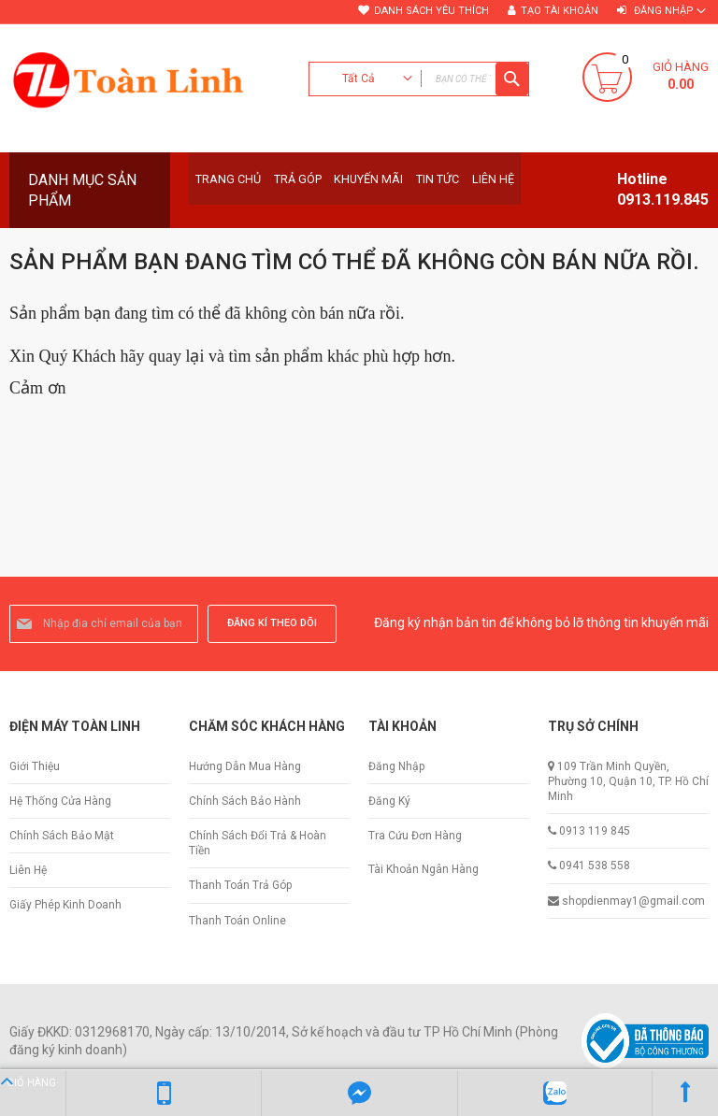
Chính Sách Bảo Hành (245, 801)
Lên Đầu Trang (685, 1091)
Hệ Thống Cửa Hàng (60, 801)
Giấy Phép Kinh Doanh (65, 904)
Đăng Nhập (396, 766)
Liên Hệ (28, 870)
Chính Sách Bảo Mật (61, 835)
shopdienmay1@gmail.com (633, 901)
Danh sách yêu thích (431, 11)
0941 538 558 (594, 865)
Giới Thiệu (34, 766)
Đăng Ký (389, 801)
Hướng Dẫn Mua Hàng (245, 766)
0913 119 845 (594, 830)
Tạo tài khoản (559, 11)
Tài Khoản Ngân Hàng (423, 869)
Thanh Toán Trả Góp (240, 885)
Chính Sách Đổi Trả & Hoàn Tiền (257, 843)
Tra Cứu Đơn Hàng (415, 835)
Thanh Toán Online (237, 920)
